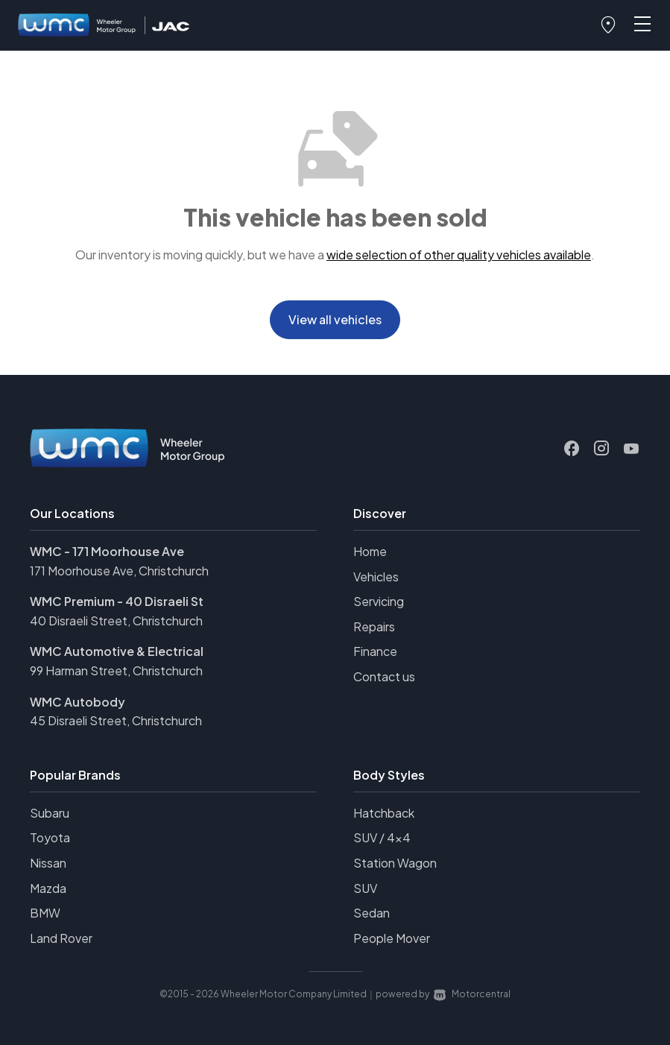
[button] (608, 25)
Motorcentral (472, 994)
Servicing (378, 601)
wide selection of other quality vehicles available (458, 254)
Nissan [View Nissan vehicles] (48, 863)
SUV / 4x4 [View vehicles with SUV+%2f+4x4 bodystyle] (382, 837)
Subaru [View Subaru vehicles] (49, 813)
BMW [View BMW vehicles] (45, 913)
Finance (375, 651)
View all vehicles (335, 319)
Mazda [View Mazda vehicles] (48, 888)
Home (370, 551)
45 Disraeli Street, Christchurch (116, 720)
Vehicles (376, 576)
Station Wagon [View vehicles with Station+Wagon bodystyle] (395, 863)
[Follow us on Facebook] (572, 448)
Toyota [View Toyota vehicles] (50, 837)
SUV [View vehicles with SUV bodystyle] (365, 888)
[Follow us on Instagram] (601, 448)
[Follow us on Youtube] (631, 448)
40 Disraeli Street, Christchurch (116, 620)
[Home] (77, 25)
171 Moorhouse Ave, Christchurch (119, 570)
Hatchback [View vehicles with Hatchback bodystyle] (383, 813)
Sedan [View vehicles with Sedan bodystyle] (371, 913)
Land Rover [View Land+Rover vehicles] (61, 938)
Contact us (384, 676)
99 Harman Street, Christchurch (116, 670)
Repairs (374, 626)
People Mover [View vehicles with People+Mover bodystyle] (391, 938)
